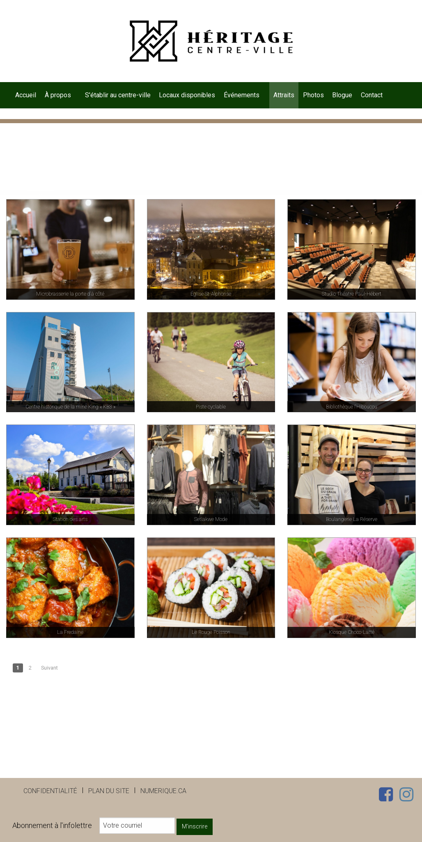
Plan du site (108, 791)
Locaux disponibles (187, 95)
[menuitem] (26, 95)
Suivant (49, 668)
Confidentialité (50, 791)
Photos (313, 95)
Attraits (283, 95)
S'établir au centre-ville (118, 95)
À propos (58, 95)
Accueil (25, 95)
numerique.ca (163, 791)
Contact (372, 95)
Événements (241, 95)
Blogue (342, 95)
